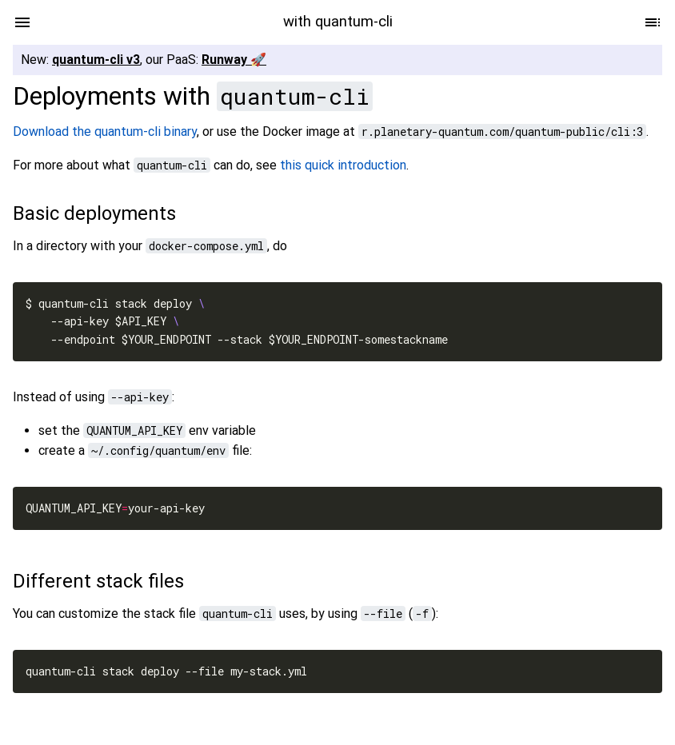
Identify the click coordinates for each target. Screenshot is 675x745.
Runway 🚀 (234, 59)
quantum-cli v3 (96, 59)
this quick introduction (343, 165)
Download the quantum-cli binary (105, 131)
